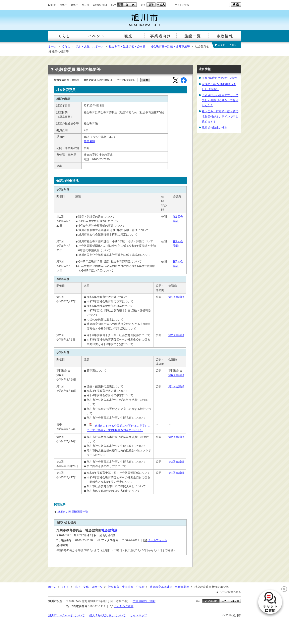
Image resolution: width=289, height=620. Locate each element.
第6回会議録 (176, 375)
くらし (66, 46)
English (52, 4)
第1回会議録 (176, 297)
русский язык (100, 4)
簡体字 (63, 4)
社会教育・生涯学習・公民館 (127, 46)
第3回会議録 (176, 461)
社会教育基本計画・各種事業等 (170, 46)
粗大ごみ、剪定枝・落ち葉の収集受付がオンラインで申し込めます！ (220, 116)
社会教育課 (109, 530)
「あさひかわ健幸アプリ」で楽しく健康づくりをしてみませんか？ (220, 100)
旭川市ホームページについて (66, 615)
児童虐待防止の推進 (214, 127)
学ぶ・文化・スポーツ (89, 46)
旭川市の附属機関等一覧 (72, 511)
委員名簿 (89, 141)
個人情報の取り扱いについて (107, 615)
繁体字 (74, 4)
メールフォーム (157, 540)
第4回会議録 (176, 472)
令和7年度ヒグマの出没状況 (219, 78)
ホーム (52, 46)
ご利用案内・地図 (144, 601)
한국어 (85, 4)
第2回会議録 (176, 335)
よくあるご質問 (123, 606)
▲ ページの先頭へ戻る (228, 591)
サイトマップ (138, 615)
